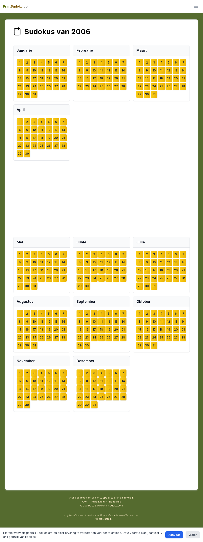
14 (63, 70)
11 (41, 70)
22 (20, 86)
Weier (193, 534)
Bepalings (115, 501)
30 (27, 94)
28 (63, 86)
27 (56, 86)
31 (34, 94)
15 (19, 78)
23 (27, 86)
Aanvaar (174, 534)
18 (41, 78)
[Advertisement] (101, 199)
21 (63, 78)
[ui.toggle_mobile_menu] (196, 6)
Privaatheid (98, 501)
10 (34, 70)
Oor (84, 501)
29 (20, 94)
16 (27, 78)
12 (48, 70)
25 (41, 86)
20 (56, 78)
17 (34, 78)
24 (34, 86)
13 (56, 70)
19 (48, 78)
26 (49, 86)
